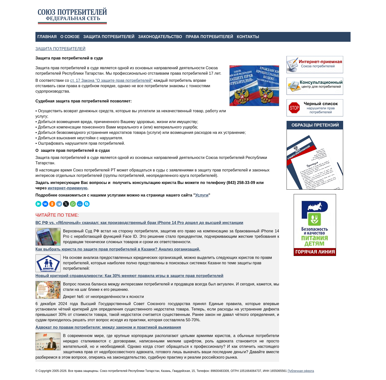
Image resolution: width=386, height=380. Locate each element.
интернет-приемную (67, 188)
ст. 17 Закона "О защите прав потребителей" (111, 80)
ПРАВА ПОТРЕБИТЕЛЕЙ (209, 37)
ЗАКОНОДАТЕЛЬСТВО (160, 37)
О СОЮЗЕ (70, 37)
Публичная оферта (301, 371)
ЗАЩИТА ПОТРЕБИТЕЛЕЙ (109, 37)
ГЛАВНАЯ (47, 37)
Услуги (202, 195)
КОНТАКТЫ (248, 37)
